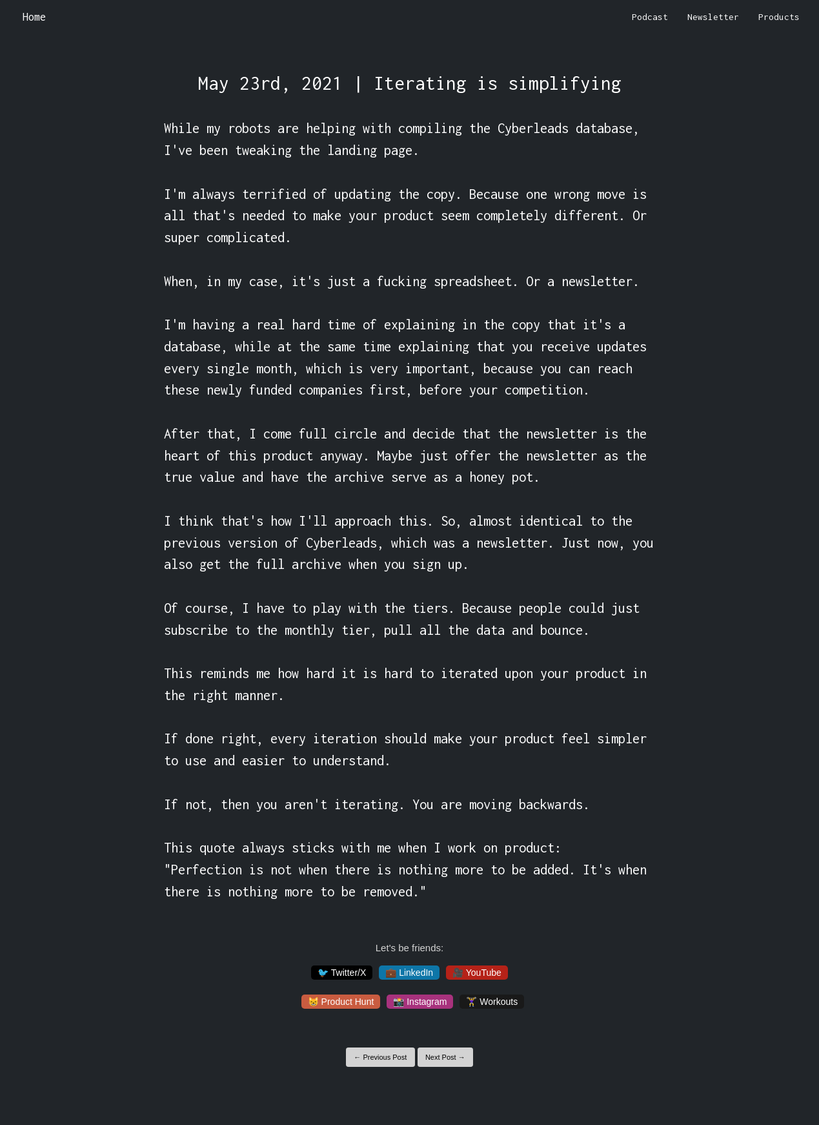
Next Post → (445, 1057)
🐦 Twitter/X (342, 972)
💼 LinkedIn (409, 972)
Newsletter (713, 17)
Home (34, 17)
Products (779, 17)
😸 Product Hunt (341, 1001)
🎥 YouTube (476, 972)
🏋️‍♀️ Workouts (492, 1001)
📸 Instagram (420, 1001)
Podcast (650, 17)
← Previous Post (380, 1057)
